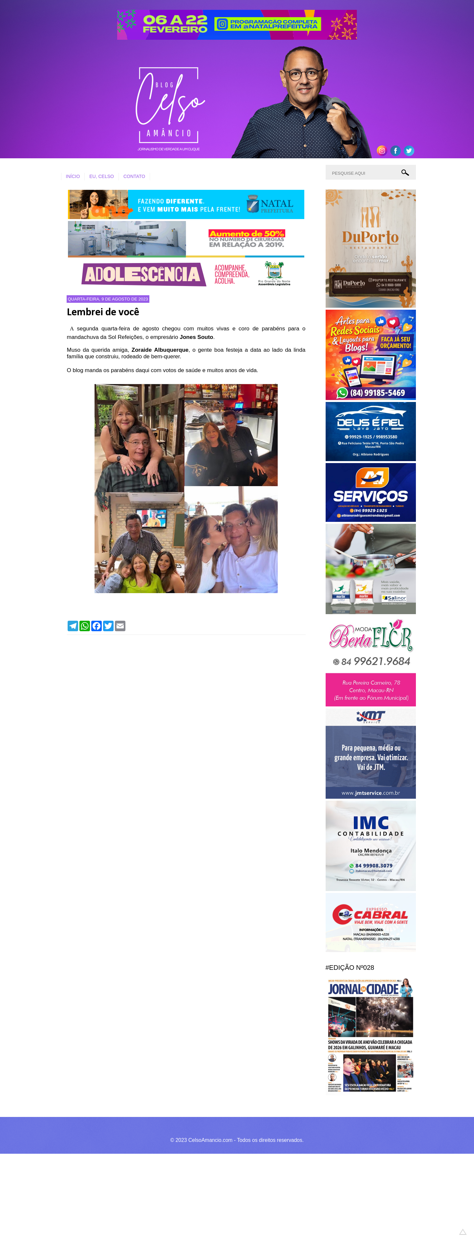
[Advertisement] (197, 1199)
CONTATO (134, 176)
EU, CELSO (101, 176)
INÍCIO (73, 176)
